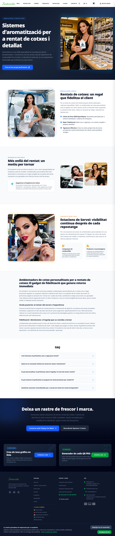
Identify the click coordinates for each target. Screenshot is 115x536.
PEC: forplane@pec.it (90, 491)
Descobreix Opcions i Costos (74, 428)
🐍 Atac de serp (38, 510)
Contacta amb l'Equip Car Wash (42, 428)
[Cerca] (79, 3)
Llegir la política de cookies (49, 532)
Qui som (36, 482)
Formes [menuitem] (36, 3)
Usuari (35, 501)
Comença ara (43, 455)
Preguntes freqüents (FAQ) (66, 488)
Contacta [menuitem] (74, 3)
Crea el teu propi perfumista (17, 67)
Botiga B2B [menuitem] (55, 3)
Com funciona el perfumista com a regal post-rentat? (57, 356)
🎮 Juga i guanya (39, 507)
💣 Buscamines (38, 519)
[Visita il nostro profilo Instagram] (18, 492)
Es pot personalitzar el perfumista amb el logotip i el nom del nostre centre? (57, 372)
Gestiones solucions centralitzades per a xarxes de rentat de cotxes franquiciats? (57, 388)
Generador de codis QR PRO (67, 495)
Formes (36, 492)
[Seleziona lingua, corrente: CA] (85, 3)
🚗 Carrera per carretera (40, 512)
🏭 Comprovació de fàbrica (41, 515)
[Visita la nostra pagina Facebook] (10, 492)
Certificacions (62, 485)
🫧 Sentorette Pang (39, 517)
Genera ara (100, 455)
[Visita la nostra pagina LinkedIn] (14, 492)
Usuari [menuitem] (65, 3)
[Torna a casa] (9, 3)
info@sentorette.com (92, 488)
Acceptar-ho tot (104, 532)
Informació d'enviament (65, 492)
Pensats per (37, 488)
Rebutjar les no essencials (101, 527)
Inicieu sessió (64, 499)
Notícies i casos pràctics (40, 485)
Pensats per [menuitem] (27, 3)
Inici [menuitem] (18, 3)
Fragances (36, 495)
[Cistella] (93, 3)
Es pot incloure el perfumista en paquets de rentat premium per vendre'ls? (57, 380)
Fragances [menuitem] (45, 3)
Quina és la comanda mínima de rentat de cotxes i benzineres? (57, 364)
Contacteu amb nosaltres (66, 482)
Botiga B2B (37, 498)
